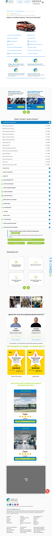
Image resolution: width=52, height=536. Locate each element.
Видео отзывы (36, 522)
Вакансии (22, 520)
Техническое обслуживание (15, 35)
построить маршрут (25, 421)
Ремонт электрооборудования (15, 47)
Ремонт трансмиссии (13, 38)
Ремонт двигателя (13, 41)
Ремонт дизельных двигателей (15, 53)
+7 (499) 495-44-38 (25, 433)
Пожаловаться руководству (25, 522)
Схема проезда (9, 522)
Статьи (35, 520)
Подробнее (15, 233)
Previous (24, 112)
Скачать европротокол (38, 516)
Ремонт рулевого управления (15, 50)
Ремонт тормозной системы (35, 50)
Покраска (11, 44)
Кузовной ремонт (33, 41)
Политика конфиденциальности (13, 509)
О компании (9, 516)
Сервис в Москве (10, 11)
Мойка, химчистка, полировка (35, 44)
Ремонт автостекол (33, 53)
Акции (8, 517)
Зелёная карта (36, 517)
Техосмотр (35, 524)
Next (28, 112)
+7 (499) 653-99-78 (25, 396)
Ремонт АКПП (32, 38)
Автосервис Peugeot (19, 11)
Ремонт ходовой (32, 47)
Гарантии (8, 521)
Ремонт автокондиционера (39, 532)
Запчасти (8, 520)
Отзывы (21, 521)
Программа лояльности (24, 517)
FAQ (21, 524)
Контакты (22, 516)
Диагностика (32, 35)
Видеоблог (36, 521)
